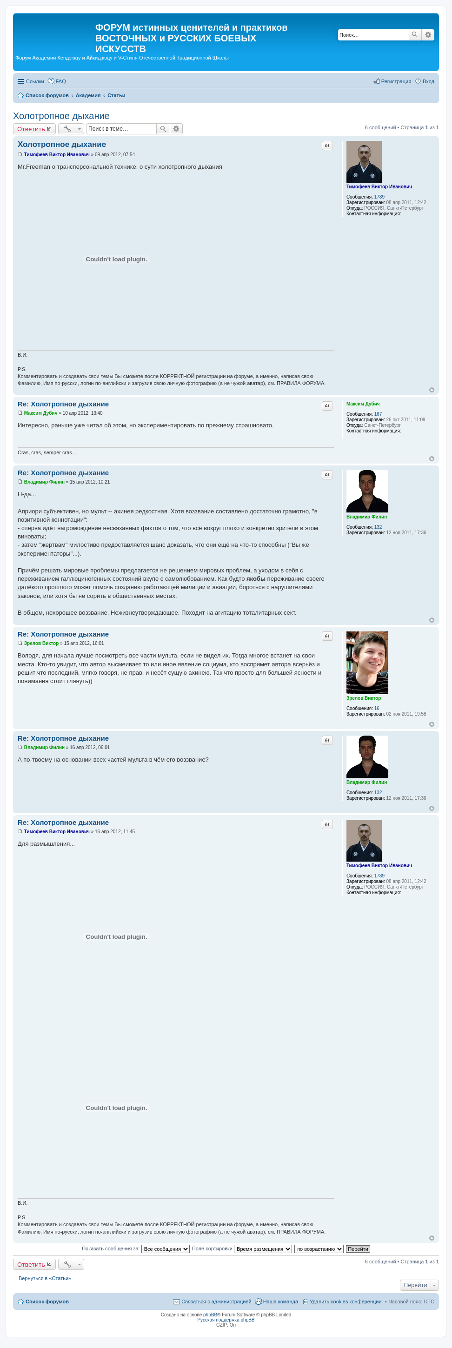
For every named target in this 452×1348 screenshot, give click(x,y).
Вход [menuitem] (428, 81)
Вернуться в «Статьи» (45, 1278)
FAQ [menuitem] (61, 81)
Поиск (415, 34)
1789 (379, 196)
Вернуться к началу (431, 389)
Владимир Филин (366, 516)
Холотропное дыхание (61, 116)
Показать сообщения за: (136, 1248)
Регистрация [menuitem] (396, 81)
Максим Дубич (363, 403)
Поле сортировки (242, 1248)
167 (378, 414)
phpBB (210, 1314)
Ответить (31, 129)
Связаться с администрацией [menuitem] (216, 1301)
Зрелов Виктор (363, 698)
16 (376, 708)
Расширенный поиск (428, 34)
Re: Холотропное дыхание (63, 404)
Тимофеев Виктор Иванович (379, 186)
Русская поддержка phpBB (225, 1319)
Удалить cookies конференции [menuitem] (346, 1301)
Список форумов (47, 1301)
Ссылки (35, 81)
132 (378, 527)
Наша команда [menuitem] (280, 1301)
